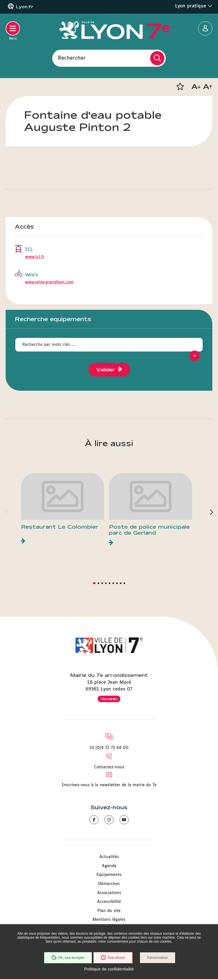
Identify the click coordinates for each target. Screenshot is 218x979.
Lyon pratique (193, 6)
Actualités (109, 857)
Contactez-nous (109, 767)
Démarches (109, 884)
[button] (180, 86)
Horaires (109, 699)
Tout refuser (113, 958)
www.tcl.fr (35, 257)
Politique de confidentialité (109, 969)
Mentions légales (109, 920)
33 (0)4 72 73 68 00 (109, 748)
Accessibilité (109, 902)
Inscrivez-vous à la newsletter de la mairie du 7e (109, 785)
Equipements (109, 875)
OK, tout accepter (67, 958)
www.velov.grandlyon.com (49, 282)
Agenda (109, 866)
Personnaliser (157, 958)
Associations (109, 893)
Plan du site (109, 911)
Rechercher (72, 57)
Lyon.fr (24, 7)
